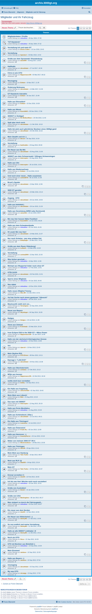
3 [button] (83, 28)
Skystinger (24, 312)
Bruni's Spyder (14, 182)
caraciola (23, 213)
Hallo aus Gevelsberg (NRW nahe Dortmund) (26, 211)
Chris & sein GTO (15, 73)
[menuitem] (16, 8)
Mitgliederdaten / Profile (18, 36)
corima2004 (24, 254)
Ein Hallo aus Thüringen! (18, 421)
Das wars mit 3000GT (16, 402)
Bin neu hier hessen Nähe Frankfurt (22, 219)
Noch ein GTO (13, 537)
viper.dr (23, 347)
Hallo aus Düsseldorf (16, 102)
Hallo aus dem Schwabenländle (21, 225)
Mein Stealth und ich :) (17, 137)
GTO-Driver (24, 355)
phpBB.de (55, 609)
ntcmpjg (23, 573)
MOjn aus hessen (15, 374)
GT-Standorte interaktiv (17, 94)
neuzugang (12, 565)
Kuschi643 (24, 111)
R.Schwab (23, 326)
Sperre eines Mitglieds (17, 279)
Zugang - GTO (13, 198)
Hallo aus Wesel (14, 109)
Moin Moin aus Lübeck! (17, 395)
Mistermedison (25, 442)
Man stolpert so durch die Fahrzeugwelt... (25, 502)
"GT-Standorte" (14, 42)
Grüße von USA (14, 496)
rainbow (23, 552)
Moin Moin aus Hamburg (18, 453)
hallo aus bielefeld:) (16, 205)
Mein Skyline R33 (15, 353)
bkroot (22, 138)
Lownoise (23, 423)
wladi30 (23, 462)
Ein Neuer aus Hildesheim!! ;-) (20, 517)
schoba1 (23, 369)
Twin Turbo (24, 455)
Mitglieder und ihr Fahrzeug (17, 17)
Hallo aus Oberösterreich (18, 368)
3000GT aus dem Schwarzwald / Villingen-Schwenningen (31, 156)
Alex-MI (23, 293)
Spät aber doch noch (16, 123)
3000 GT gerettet (14, 190)
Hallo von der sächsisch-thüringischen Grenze (27, 339)
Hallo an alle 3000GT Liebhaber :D (22, 531)
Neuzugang (12, 81)
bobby (22, 382)
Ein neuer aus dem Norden (19, 510)
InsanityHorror (25, 436)
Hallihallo (11, 66)
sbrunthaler (24, 68)
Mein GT (11, 467)
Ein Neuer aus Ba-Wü (16, 150)
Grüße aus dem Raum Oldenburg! (22, 246)
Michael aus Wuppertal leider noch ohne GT (26, 266)
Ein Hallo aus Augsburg (17, 389)
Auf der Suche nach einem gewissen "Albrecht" (27, 297)
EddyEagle (24, 240)
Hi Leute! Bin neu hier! (17, 232)
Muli (21, 397)
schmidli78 (24, 177)
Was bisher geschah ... (17, 259)
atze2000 (23, 60)
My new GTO (13, 571)
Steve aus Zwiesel (15, 325)
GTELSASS (12, 272)
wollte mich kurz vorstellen (19, 381)
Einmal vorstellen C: (16, 475)
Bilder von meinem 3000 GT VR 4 (21, 441)
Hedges (11, 318)
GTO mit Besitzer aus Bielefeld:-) (21, 544)
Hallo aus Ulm (13, 163)
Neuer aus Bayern (15, 311)
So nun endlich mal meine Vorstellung (23, 524)
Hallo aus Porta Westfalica (19, 408)
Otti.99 (22, 448)
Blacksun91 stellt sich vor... (19, 304)
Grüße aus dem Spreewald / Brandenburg (25, 59)
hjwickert (23, 55)
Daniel (22, 490)
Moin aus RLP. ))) (15, 461)
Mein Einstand (13, 551)
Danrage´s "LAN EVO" (17, 360)
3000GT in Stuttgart (16, 116)
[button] (90, 28)
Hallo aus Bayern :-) (16, 558)
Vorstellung (12, 53)
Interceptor (24, 158)
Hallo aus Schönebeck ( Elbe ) (20, 415)
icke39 (22, 477)
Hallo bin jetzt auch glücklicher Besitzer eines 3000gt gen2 (32, 129)
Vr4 (9, 346)
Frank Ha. (23, 429)
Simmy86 (23, 518)
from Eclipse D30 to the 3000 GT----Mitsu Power (27, 333)
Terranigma (24, 306)
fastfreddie (24, 145)
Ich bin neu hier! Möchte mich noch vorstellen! (27, 482)
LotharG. (23, 248)
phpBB (39, 606)
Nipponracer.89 (25, 75)
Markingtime (24, 497)
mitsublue (23, 38)
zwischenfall (24, 390)
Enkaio (22, 82)
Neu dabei (12, 284)
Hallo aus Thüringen (16, 446)
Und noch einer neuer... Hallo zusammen (25, 176)
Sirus (22, 539)
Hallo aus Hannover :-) (17, 434)
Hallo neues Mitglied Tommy (19, 291)
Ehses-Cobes (25, 49)
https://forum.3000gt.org (34, 23)
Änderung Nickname (16, 87)
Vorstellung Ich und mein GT (20, 48)
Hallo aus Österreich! (16, 428)
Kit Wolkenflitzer (26, 118)
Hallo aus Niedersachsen (18, 169)
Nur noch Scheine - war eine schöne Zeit (25, 238)
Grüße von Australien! (17, 488)
